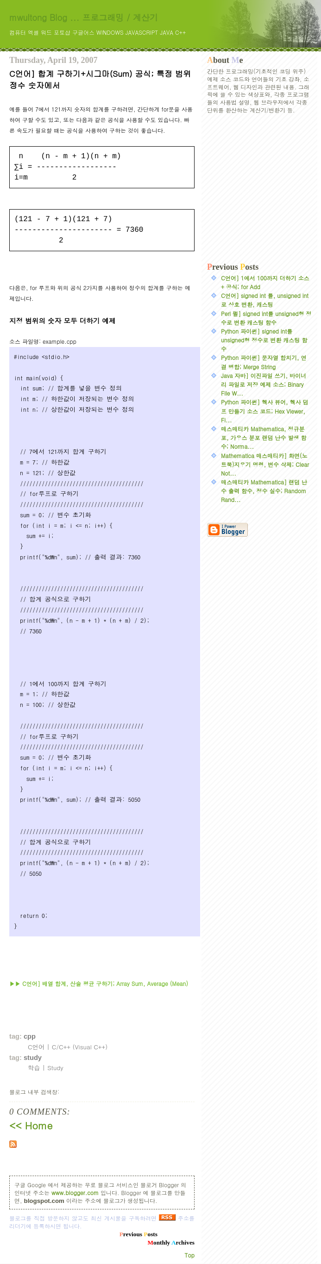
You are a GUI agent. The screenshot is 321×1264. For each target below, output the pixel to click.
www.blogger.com (75, 1192)
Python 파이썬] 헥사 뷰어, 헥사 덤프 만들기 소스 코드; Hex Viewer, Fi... (264, 410)
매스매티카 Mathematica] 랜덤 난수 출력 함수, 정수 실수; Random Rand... (264, 490)
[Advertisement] (259, 188)
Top (190, 1255)
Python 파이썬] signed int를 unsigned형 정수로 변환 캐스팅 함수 (264, 340)
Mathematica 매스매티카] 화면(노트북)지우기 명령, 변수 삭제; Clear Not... (265, 464)
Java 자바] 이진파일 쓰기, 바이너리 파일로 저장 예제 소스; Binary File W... (263, 384)
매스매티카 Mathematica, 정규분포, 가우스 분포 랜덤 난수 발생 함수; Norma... (264, 437)
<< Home (30, 1125)
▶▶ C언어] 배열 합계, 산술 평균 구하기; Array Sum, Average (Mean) (98, 983)
